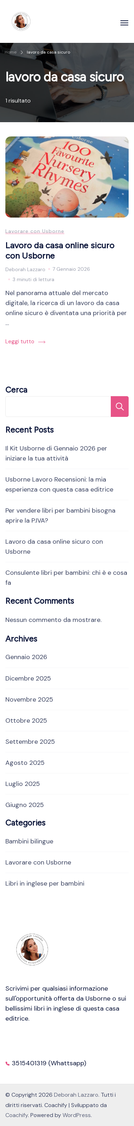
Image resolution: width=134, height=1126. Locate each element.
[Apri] (124, 23)
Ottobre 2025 (26, 720)
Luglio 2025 (22, 783)
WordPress (77, 1115)
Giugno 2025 (24, 805)
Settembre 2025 (30, 741)
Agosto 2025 (25, 762)
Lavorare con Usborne (34, 231)
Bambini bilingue (29, 841)
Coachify (16, 1115)
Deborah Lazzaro (76, 1094)
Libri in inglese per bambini (44, 883)
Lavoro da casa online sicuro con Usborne (59, 250)
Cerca (16, 390)
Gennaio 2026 (26, 657)
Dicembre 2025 (28, 678)
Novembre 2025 (29, 699)
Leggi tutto (19, 341)
